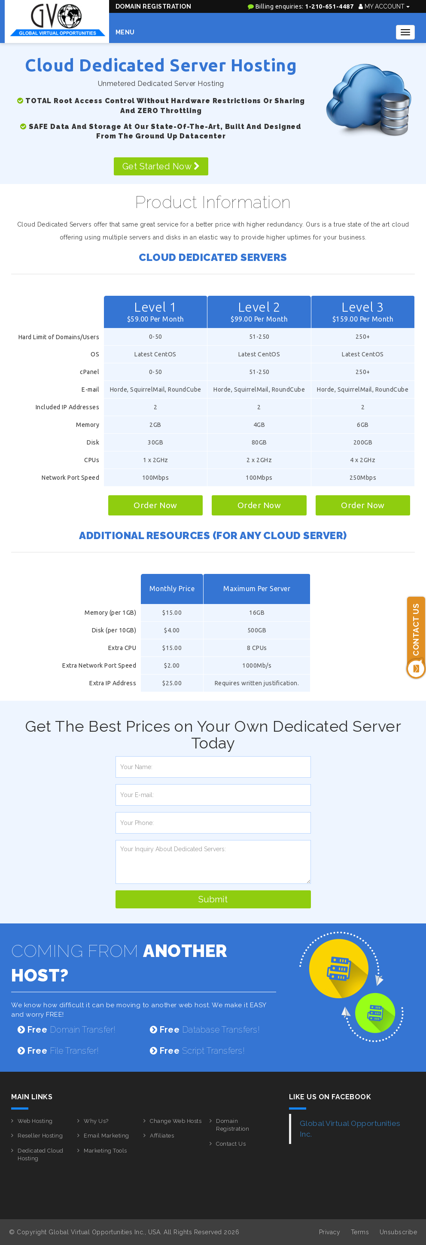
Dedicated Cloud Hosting (41, 1154)
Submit (213, 899)
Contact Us (231, 1144)
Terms (360, 1232)
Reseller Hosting (40, 1135)
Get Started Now (161, 166)
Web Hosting (35, 1121)
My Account (384, 6)
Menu (125, 32)
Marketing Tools (105, 1150)
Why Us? (96, 1121)
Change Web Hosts (175, 1121)
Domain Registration (154, 6)
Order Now (155, 505)
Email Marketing (106, 1135)
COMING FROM (119, 963)
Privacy (330, 1232)
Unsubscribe (398, 1232)
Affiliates (162, 1135)
